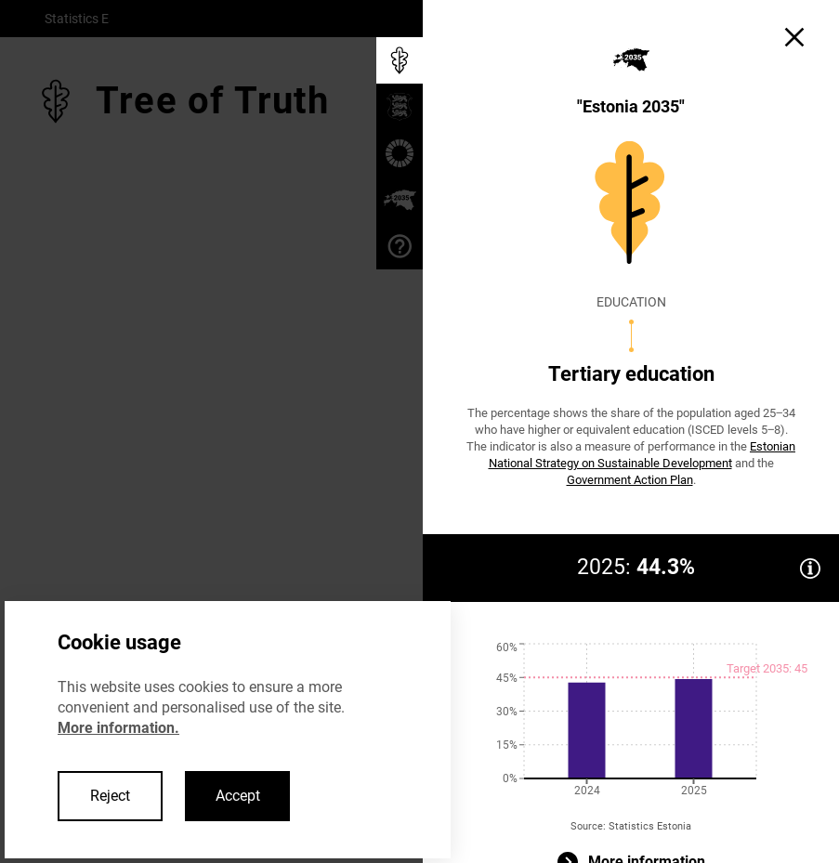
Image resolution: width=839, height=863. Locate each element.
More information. (118, 728)
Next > (147, 484)
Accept (238, 795)
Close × (227, 484)
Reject (110, 795)
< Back (71, 484)
